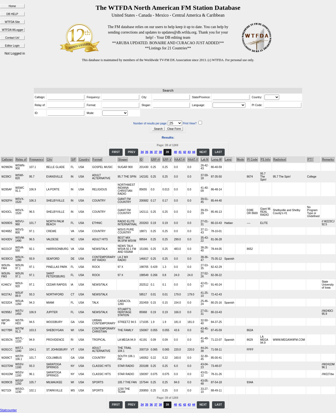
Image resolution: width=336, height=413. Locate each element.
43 (189, 152)
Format (97, 159)
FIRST (116, 152)
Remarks (328, 159)
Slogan (122, 159)
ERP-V (167, 159)
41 (180, 152)
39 (167, 152)
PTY (310, 159)
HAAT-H (180, 159)
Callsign (7, 159)
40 (175, 152)
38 (160, 152)
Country (84, 159)
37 (155, 152)
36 (151, 152)
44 (193, 152)
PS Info (265, 159)
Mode (240, 159)
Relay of (21, 159)
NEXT (203, 152)
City (49, 159)
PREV (131, 152)
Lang (228, 159)
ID (141, 159)
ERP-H (155, 159)
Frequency (37, 159)
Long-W (217, 159)
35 (146, 152)
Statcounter (8, 410)
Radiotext (279, 159)
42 (184, 152)
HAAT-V (193, 159)
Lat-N (204, 159)
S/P (73, 159)
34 (142, 152)
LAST (218, 152)
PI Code (252, 159)
